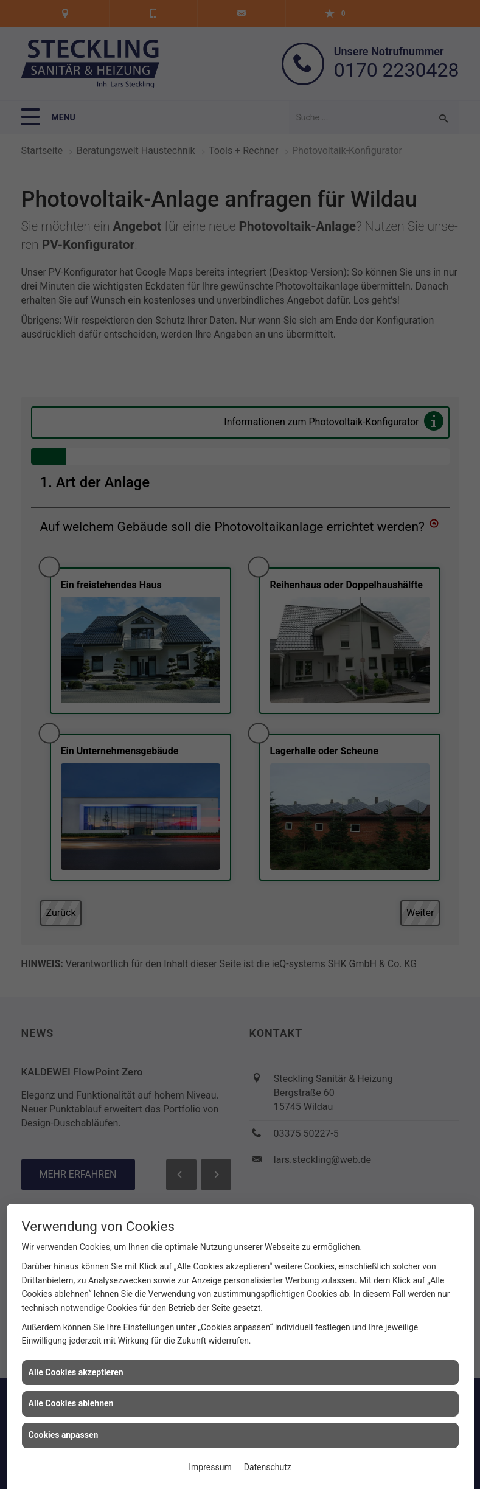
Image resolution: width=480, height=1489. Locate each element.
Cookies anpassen (64, 1435)
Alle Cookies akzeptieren (76, 1372)
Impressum (210, 1467)
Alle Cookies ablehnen (71, 1403)
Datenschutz (267, 1467)
